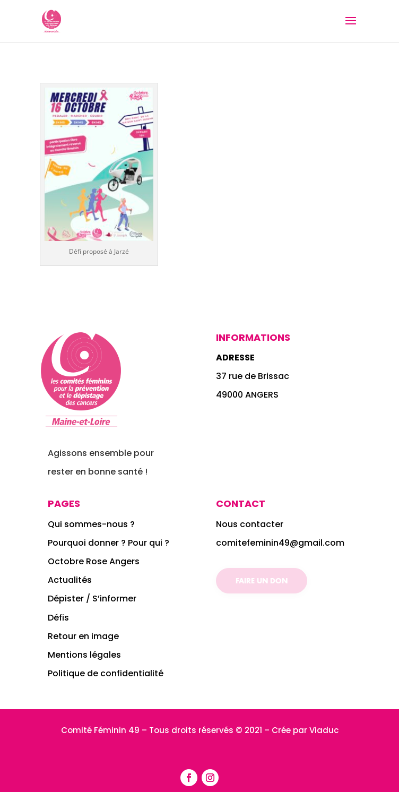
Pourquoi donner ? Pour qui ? (108, 543)
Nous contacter (249, 524)
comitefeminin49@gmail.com (280, 543)
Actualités (70, 580)
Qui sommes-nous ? (92, 524)
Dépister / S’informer (92, 598)
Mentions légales (84, 655)
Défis (58, 618)
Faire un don (262, 580)
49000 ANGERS (247, 395)
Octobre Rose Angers (94, 561)
